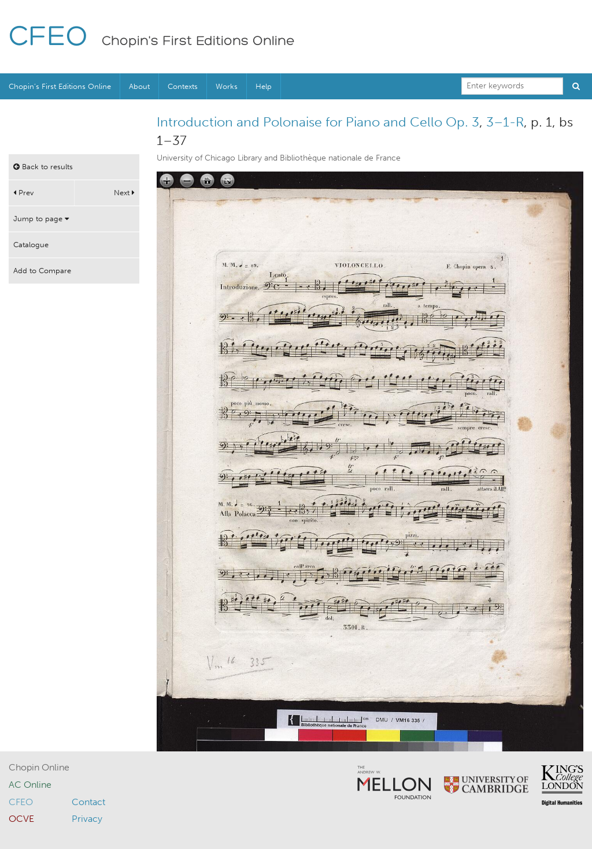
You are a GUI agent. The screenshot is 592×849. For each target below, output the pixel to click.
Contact (88, 801)
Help (264, 86)
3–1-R (505, 122)
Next (124, 192)
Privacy (87, 818)
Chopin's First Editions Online (198, 42)
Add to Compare (42, 270)
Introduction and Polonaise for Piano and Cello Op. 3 (318, 122)
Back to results (43, 166)
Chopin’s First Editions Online (60, 86)
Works (227, 86)
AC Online (30, 784)
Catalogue (31, 244)
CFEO (48, 38)
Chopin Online (39, 767)
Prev (23, 192)
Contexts (183, 86)
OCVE (21, 818)
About (139, 86)
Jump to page (41, 218)
